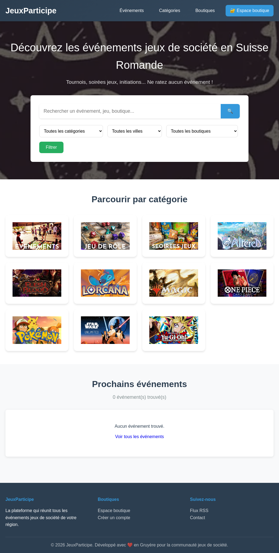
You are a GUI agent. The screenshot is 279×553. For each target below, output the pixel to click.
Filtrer (51, 147)
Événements (132, 10)
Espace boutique (114, 510)
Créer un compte (114, 517)
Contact (197, 517)
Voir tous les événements (139, 436)
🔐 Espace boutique (249, 10)
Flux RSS (199, 510)
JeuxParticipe (30, 10)
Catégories (169, 10)
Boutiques (205, 10)
